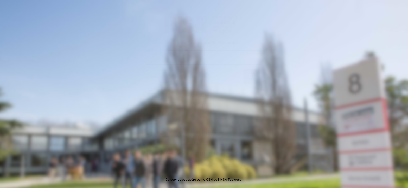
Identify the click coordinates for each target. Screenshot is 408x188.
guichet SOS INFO (227, 153)
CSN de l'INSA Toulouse (224, 179)
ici (224, 136)
